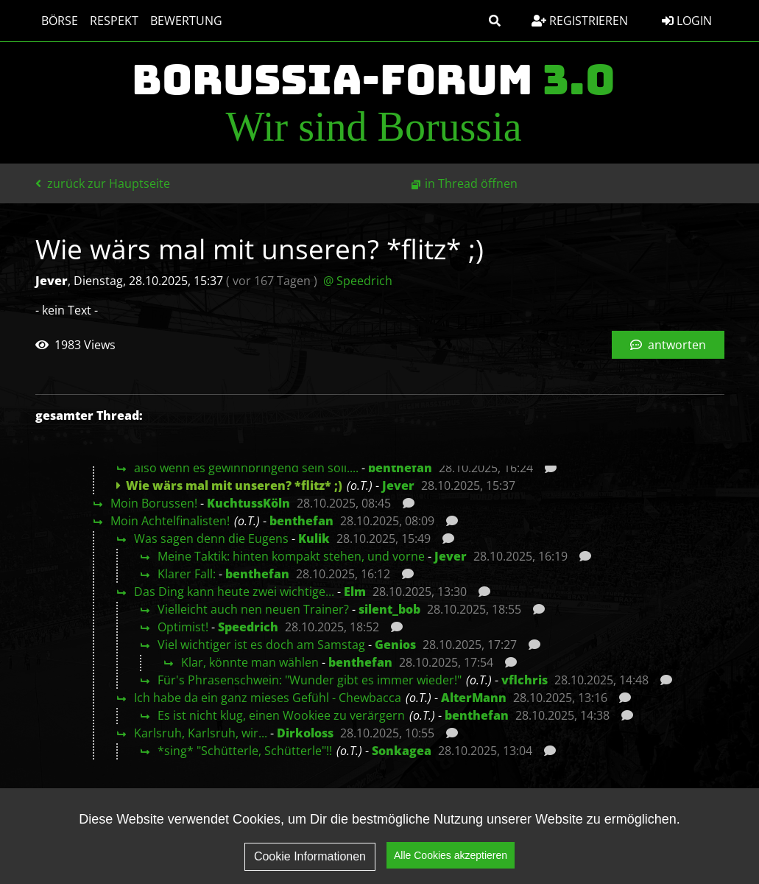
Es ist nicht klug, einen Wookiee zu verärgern (281, 715)
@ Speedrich (357, 281)
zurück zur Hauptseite (102, 183)
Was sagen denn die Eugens (211, 538)
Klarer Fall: (187, 574)
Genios (395, 644)
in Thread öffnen (471, 183)
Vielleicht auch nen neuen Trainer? (253, 609)
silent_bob (389, 609)
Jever (398, 485)
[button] (494, 21)
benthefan (400, 468)
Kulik (314, 538)
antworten (668, 345)
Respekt (114, 21)
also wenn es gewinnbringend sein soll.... (246, 468)
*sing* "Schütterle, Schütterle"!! (245, 751)
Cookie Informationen (310, 863)
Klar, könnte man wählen (250, 662)
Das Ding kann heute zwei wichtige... (234, 591)
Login (687, 21)
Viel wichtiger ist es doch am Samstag (261, 644)
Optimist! (183, 627)
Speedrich (248, 627)
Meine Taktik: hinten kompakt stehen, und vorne (291, 556)
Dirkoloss (305, 733)
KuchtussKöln (248, 503)
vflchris (524, 680)
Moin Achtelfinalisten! (170, 521)
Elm (355, 591)
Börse (59, 21)
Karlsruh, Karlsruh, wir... (200, 733)
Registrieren (580, 21)
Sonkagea (401, 751)
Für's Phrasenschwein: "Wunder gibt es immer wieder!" (310, 680)
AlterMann (473, 698)
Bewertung (186, 21)
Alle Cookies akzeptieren (450, 863)
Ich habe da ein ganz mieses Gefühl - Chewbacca (267, 698)
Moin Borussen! (153, 503)
